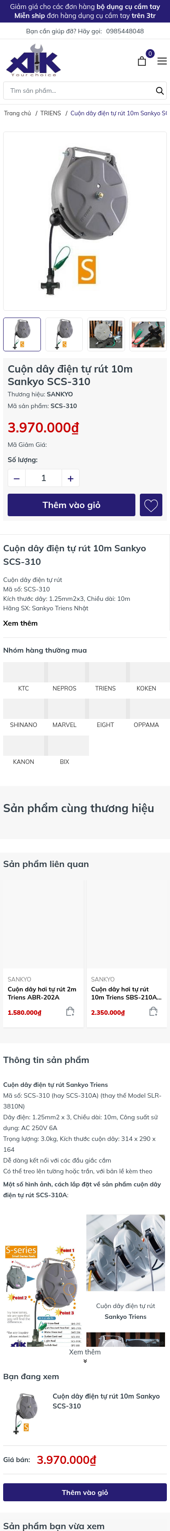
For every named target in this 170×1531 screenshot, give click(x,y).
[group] (85, 221)
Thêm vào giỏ (72, 504)
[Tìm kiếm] (160, 89)
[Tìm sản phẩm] (85, 91)
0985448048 (125, 31)
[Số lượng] (44, 478)
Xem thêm (20, 622)
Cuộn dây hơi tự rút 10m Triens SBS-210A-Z (125, 993)
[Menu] (162, 59)
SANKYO (19, 979)
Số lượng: (23, 459)
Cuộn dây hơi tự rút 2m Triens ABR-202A (42, 993)
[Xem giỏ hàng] (142, 59)
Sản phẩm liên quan (46, 863)
